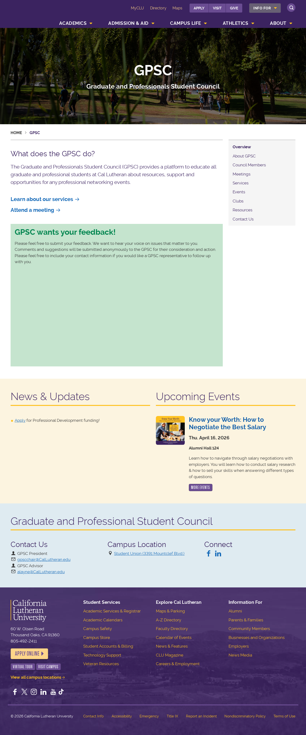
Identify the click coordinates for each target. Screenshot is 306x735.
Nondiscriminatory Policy (245, 716)
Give (234, 8)
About (278, 23)
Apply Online (27, 653)
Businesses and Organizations (257, 637)
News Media (240, 655)
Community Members (249, 628)
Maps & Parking (170, 611)
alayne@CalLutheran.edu (41, 571)
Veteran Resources (101, 663)
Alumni (235, 611)
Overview (242, 146)
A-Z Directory (168, 620)
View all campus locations (36, 677)
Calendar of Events (173, 637)
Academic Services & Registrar (112, 611)
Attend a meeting (32, 210)
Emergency (149, 716)
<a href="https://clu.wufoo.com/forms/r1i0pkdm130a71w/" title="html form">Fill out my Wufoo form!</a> (117, 315)
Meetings (241, 174)
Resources (242, 210)
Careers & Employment (178, 663)
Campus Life (185, 23)
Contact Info (93, 716)
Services (241, 183)
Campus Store (96, 637)
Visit (217, 8)
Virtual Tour (23, 666)
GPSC (153, 70)
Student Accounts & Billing (108, 646)
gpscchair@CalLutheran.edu (43, 559)
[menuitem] (265, 8)
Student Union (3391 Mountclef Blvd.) (149, 553)
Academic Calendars (102, 620)
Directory (158, 8)
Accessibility (122, 716)
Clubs (238, 201)
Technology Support (102, 655)
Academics (73, 23)
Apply (199, 8)
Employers (239, 646)
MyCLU (137, 8)
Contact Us (243, 219)
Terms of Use (284, 716)
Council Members (249, 165)
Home (16, 132)
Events (239, 191)
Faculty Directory (172, 628)
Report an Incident (201, 716)
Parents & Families (246, 620)
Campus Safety (97, 628)
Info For (262, 8)
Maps (177, 8)
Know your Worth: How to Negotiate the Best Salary (227, 423)
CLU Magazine (169, 655)
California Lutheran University (32, 11)
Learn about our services (42, 199)
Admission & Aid (128, 23)
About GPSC (244, 156)
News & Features (172, 646)
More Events (200, 487)
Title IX (172, 716)
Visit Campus (48, 666)
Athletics (236, 23)
